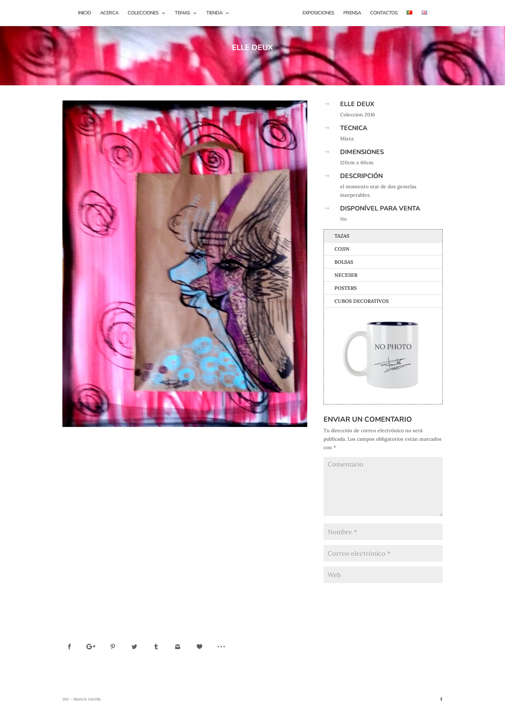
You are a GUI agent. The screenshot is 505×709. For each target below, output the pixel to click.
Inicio (85, 13)
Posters (345, 288)
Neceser (345, 275)
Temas (183, 13)
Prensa (351, 13)
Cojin (342, 249)
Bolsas (343, 262)
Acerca (110, 13)
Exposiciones (317, 13)
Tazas (341, 236)
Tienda (215, 13)
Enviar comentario (410, 594)
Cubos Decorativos (361, 301)
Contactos (382, 13)
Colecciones (144, 13)
